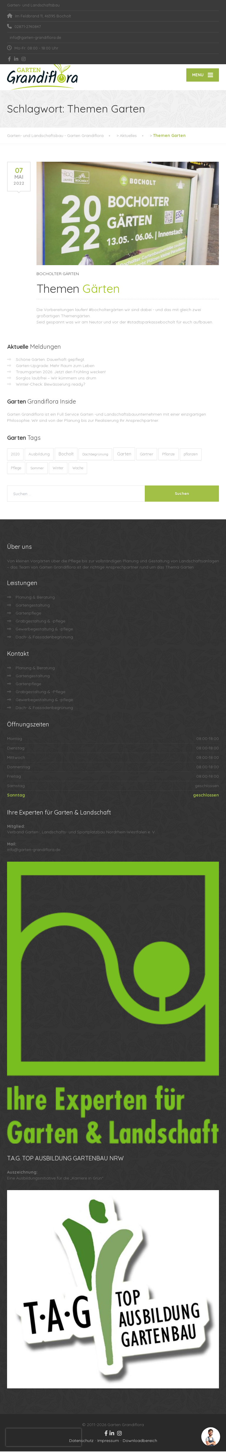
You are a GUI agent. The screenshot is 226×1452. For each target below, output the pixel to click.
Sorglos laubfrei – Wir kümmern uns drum (56, 378)
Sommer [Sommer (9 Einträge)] (37, 468)
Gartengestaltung (33, 605)
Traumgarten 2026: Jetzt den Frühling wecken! (61, 372)
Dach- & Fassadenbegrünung (44, 637)
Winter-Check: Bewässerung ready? (50, 384)
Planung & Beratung (35, 597)
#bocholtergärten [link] (106, 310)
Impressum (108, 1441)
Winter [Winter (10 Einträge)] (58, 468)
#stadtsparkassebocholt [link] (151, 322)
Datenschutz (81, 1441)
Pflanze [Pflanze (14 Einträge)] (168, 454)
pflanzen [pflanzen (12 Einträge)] (191, 454)
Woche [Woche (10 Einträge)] (77, 468)
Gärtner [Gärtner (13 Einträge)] (146, 454)
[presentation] (43, 1437)
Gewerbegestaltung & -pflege (44, 629)
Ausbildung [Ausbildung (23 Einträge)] (39, 454)
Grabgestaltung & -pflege (40, 621)
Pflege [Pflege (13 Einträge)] (16, 468)
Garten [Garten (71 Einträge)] (124, 454)
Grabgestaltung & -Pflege (40, 692)
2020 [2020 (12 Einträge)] (15, 454)
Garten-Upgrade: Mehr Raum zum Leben (55, 366)
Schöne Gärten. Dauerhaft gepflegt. (50, 360)
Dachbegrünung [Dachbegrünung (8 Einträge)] (95, 454)
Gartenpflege (28, 613)
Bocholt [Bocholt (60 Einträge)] (66, 454)
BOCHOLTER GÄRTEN (57, 274)
